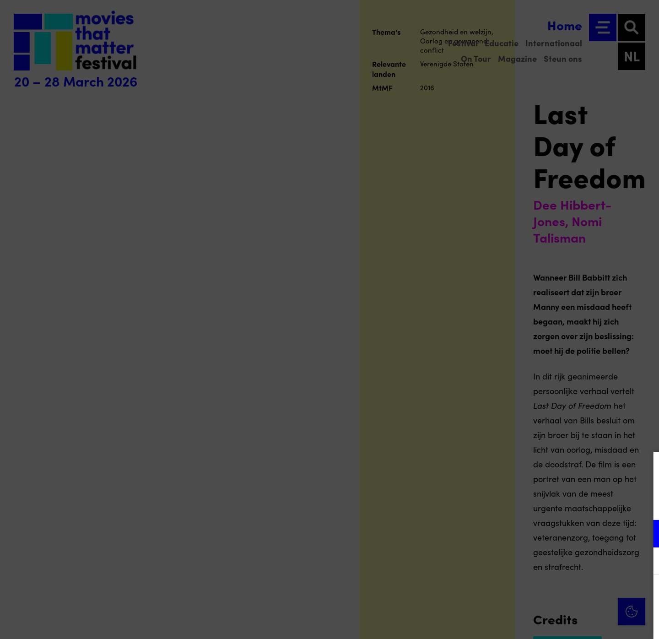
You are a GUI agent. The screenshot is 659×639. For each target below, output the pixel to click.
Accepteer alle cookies (581, 595)
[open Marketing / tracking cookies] (644, 562)
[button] (572, 533)
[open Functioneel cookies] (644, 534)
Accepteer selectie (581, 622)
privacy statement (544, 504)
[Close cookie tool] (645, 468)
